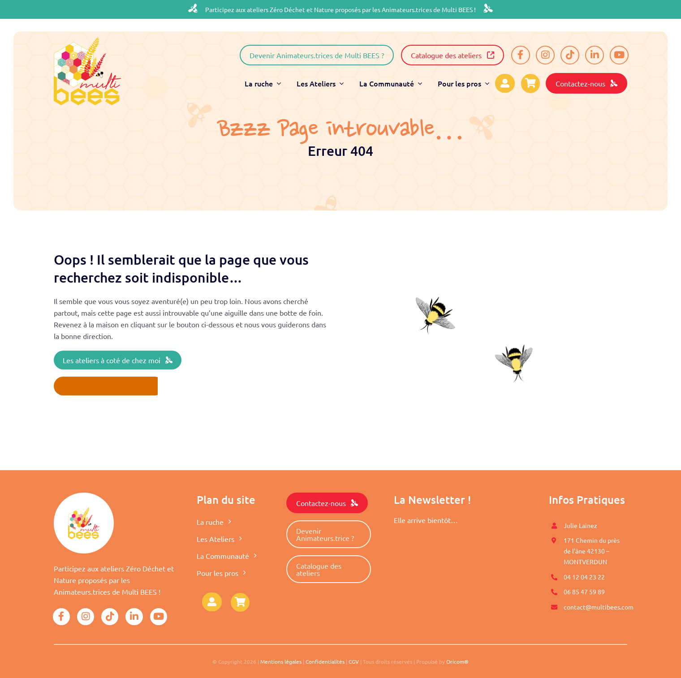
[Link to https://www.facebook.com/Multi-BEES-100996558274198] (520, 55)
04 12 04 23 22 (584, 577)
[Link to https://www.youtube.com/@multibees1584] (619, 55)
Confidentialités (325, 661)
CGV (354, 661)
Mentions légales (281, 661)
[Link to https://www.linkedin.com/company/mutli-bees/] (594, 55)
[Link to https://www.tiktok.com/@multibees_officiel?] (569, 55)
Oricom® (457, 661)
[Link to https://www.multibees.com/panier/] (240, 602)
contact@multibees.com (599, 607)
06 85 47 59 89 (584, 592)
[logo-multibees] (87, 40)
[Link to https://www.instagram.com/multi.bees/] (545, 55)
